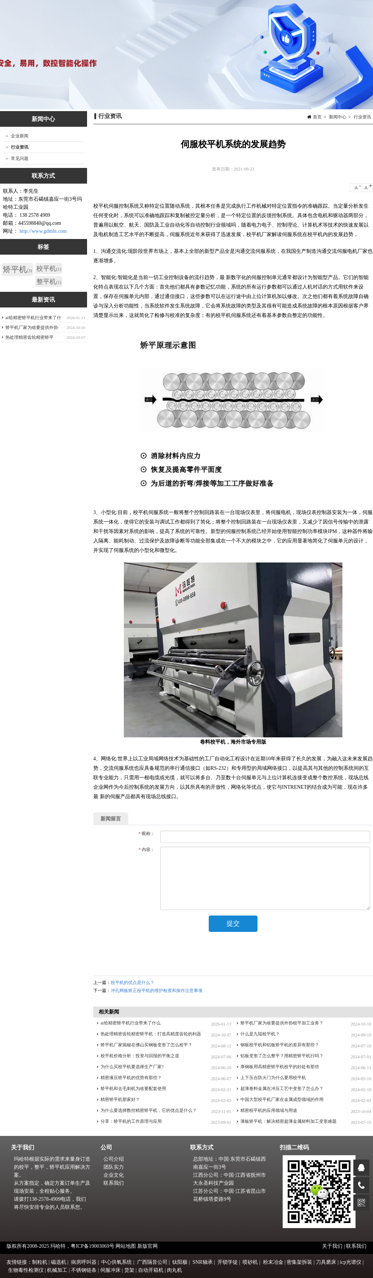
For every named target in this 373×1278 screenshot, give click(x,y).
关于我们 (333, 1246)
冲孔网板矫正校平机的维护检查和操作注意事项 (157, 990)
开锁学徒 (227, 1262)
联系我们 (113, 1183)
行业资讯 (362, 116)
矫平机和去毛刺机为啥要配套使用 (133, 1088)
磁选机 (58, 1262)
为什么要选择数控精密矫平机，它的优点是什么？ (149, 1110)
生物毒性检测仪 (26, 1270)
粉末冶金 (273, 1262)
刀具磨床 (326, 1262)
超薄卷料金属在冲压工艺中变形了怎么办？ (281, 1088)
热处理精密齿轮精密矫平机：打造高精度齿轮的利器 (151, 1033)
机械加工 (57, 1270)
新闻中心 (337, 116)
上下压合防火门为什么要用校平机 (273, 1077)
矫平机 (17, 269)
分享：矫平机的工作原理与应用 (131, 1121)
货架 (129, 1270)
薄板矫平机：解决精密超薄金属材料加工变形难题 (288, 1121)
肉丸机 (174, 1270)
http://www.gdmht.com (43, 231)
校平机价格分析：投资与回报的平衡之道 (140, 1055)
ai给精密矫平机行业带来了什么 (131, 1023)
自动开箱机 (151, 1270)
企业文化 (113, 1175)
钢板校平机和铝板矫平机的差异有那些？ (279, 1044)
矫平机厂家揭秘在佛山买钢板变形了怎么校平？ (146, 1044)
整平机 (48, 281)
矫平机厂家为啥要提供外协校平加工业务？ (281, 1023)
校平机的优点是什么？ (132, 982)
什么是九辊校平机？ (260, 1033)
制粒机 (39, 1262)
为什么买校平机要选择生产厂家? (132, 1066)
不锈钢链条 (84, 1270)
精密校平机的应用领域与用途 (268, 1110)
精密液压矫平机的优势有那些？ (131, 1077)
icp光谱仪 (350, 1262)
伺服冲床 (110, 1270)
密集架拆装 (299, 1262)
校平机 (48, 268)
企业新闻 (19, 135)
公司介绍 (113, 1159)
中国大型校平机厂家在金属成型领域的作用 (281, 1099)
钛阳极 (180, 1262)
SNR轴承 (202, 1262)
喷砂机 (250, 1262)
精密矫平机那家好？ (120, 1099)
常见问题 (19, 158)
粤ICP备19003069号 (92, 1246)
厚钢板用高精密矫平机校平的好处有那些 (279, 1066)
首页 (317, 116)
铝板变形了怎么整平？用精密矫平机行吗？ (281, 1055)
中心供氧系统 (116, 1262)
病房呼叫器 (84, 1262)
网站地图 (125, 1246)
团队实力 (113, 1167)
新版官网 (147, 1246)
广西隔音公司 (152, 1262)
